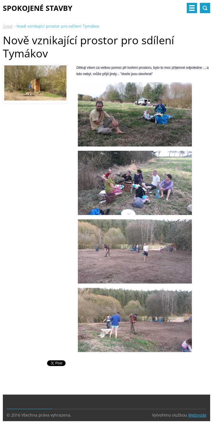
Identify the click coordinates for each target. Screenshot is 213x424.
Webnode (197, 415)
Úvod (8, 26)
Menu (192, 8)
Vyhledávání (205, 8)
